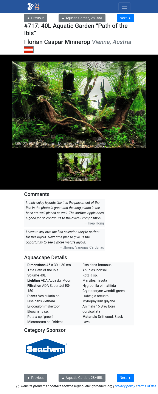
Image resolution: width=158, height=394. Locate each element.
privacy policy (125, 386)
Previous (36, 18)
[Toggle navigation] (124, 6)
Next (125, 18)
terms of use (147, 386)
